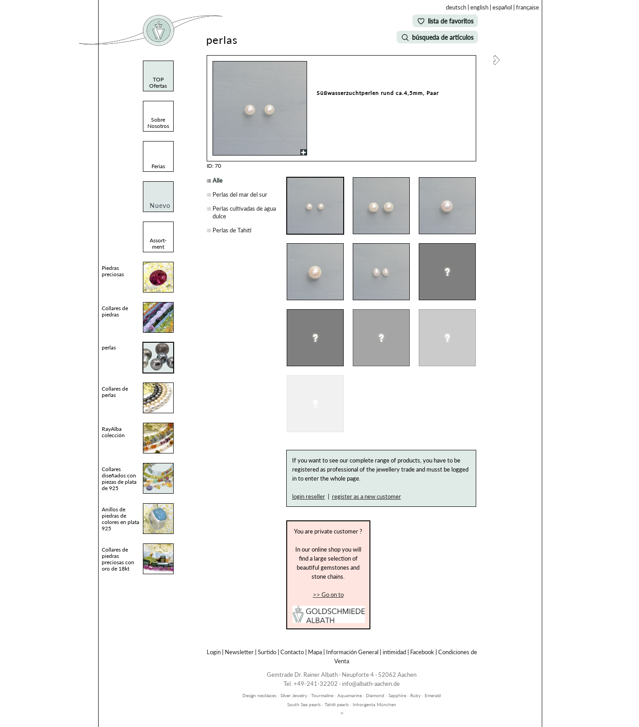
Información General (352, 652)
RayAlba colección (113, 432)
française (527, 7)
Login (214, 652)
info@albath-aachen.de (371, 683)
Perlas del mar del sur (240, 194)
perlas (109, 347)
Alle (217, 180)
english (479, 7)
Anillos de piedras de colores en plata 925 (120, 519)
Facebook (422, 652)
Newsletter (239, 652)
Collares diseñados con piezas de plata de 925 (119, 478)
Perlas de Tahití (232, 230)
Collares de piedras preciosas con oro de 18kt (118, 559)
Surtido (267, 652)
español (502, 7)
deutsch (456, 7)
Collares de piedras (115, 311)
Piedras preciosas (113, 271)
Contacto (292, 652)
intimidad (394, 652)
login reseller (308, 496)
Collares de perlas (115, 391)
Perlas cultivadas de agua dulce (244, 212)
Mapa (315, 652)
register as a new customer (366, 496)
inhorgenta (342, 690)
